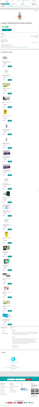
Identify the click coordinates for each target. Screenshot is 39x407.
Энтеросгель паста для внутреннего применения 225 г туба (7, 130)
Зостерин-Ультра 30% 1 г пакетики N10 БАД (6, 252)
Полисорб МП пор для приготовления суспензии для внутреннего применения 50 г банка (7, 75)
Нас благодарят (2, 387)
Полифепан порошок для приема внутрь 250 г (7, 293)
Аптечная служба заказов (3, 386)
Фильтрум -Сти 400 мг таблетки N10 (7, 238)
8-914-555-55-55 (35, 385)
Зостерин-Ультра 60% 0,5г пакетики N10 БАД (6, 265)
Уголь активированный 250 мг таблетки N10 (7, 198)
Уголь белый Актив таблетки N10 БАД (7, 102)
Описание (3, 330)
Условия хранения (5, 333)
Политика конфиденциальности (14, 390)
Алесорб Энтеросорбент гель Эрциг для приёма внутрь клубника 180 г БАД (7, 320)
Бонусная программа (34, 1)
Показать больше (13, 368)
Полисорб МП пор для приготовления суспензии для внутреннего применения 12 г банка (7, 184)
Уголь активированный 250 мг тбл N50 (7, 89)
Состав (3, 331)
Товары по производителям (3, 394)
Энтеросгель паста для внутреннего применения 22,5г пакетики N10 (7, 211)
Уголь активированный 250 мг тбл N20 (7, 306)
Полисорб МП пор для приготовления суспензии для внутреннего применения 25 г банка (7, 225)
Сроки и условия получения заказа (14, 386)
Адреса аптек (13, 1)
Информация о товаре (4, 327)
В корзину (9, 66)
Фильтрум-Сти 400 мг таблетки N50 (7, 116)
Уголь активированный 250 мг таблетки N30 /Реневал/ (7, 170)
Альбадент (36, 37)
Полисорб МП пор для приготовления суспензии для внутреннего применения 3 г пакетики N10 (7, 62)
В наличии (11, 327)
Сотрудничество (2, 390)
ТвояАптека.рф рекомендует (11, 6)
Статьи (22, 386)
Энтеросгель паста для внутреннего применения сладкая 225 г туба (6, 143)
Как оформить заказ (6, 1)
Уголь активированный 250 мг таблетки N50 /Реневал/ (7, 157)
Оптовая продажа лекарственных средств (26, 1)
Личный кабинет (12, 387)
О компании (1, 1)
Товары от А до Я (2, 393)
